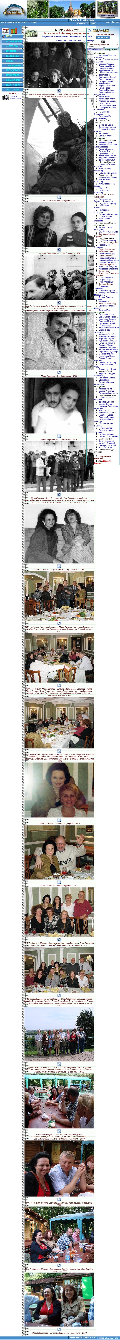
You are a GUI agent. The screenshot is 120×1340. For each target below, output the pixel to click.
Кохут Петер (104, 88)
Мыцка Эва (104, 188)
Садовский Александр (109, 214)
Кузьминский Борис (107, 173)
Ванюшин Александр (108, 73)
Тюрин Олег (104, 301)
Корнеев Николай (107, 86)
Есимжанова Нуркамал (102, 331)
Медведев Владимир (108, 269)
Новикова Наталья (107, 105)
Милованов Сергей (107, 101)
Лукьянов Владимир (108, 347)
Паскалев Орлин (106, 277)
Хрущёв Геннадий (107, 443)
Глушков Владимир (107, 240)
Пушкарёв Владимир (108, 437)
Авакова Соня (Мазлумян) (103, 228)
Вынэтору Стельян (107, 155)
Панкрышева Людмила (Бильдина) (103, 200)
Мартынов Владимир (108, 267)
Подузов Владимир (107, 203)
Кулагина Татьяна (107, 343)
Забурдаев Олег (103, 251)
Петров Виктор (105, 428)
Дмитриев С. (104, 75)
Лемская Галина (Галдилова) (104, 93)
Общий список (94, 49)
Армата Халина (106, 149)
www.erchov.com (112, 22)
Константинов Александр (102, 170)
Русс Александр (106, 282)
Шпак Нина (104, 380)
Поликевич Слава (107, 356)
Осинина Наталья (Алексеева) (104, 196)
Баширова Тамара (107, 319)
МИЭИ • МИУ (75, 41)
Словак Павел (105, 216)
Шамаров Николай (107, 445)
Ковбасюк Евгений (107, 336)
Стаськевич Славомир (101, 287)
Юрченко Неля (105, 448)
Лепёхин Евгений (106, 417)
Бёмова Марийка (106, 64)
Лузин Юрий (104, 97)
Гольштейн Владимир (106, 243)
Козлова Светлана (107, 262)
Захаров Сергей (106, 81)
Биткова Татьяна (106, 151)
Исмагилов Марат (107, 254)
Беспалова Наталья (108, 66)
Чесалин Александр (105, 304)
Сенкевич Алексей (107, 127)
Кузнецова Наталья (108, 341)
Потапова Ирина (106, 434)
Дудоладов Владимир (109, 328)
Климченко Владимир (109, 260)
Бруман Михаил (106, 70)
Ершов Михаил (105, 79)
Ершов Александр (104, 249)
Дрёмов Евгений (106, 402)
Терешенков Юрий (107, 369)
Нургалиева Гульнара (108, 352)
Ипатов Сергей (105, 404)
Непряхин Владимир (108, 349)
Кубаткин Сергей (106, 415)
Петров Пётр (104, 280)
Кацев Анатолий (103, 256)
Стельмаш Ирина (107, 291)
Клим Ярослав (105, 84)
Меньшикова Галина (108, 177)
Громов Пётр (104, 326)
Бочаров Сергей (106, 68)
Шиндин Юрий (105, 136)
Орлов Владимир (107, 354)
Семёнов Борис (106, 125)
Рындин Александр (107, 362)
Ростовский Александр (101, 211)
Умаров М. (103, 134)
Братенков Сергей (107, 323)
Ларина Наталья (106, 90)
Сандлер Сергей (103, 284)
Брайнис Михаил (106, 321)
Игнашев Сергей (106, 334)
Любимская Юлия (107, 99)
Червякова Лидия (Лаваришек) (104, 374)
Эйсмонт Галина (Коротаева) (104, 383)
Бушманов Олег (106, 153)
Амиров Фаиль (105, 389)
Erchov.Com (61, 41)
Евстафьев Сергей (107, 77)
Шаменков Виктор (107, 378)
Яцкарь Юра (104, 310)
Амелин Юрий (105, 142)
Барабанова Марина (108, 317)
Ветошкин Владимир (108, 393)
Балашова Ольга (106, 315)
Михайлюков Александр (102, 180)
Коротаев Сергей (106, 339)
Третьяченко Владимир (102, 220)
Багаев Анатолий (106, 391)
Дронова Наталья (107, 160)
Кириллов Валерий (107, 258)
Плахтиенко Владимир (102, 113)
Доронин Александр (108, 158)
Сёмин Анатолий (106, 441)
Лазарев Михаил (106, 345)
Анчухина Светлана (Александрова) (105, 146)
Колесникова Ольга (107, 413)
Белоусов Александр (108, 232)
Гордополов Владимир (102, 246)
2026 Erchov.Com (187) (108, 1338)
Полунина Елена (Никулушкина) (104, 117)
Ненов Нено (101, 271)
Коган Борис (104, 411)
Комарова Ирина (104, 264)
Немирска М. (105, 103)
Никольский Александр (102, 191)
